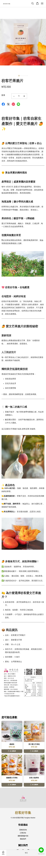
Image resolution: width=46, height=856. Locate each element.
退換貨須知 (23, 830)
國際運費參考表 (23, 836)
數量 (3, 95)
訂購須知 (23, 833)
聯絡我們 (23, 839)
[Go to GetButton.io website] (41, 854)
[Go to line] (41, 850)
